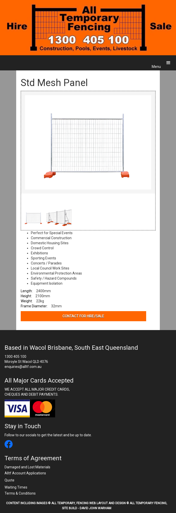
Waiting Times (16, 487)
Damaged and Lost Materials (27, 467)
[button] (168, 62)
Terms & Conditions (20, 493)
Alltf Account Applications (25, 473)
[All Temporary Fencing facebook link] (9, 444)
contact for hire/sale (83, 316)
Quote (9, 480)
